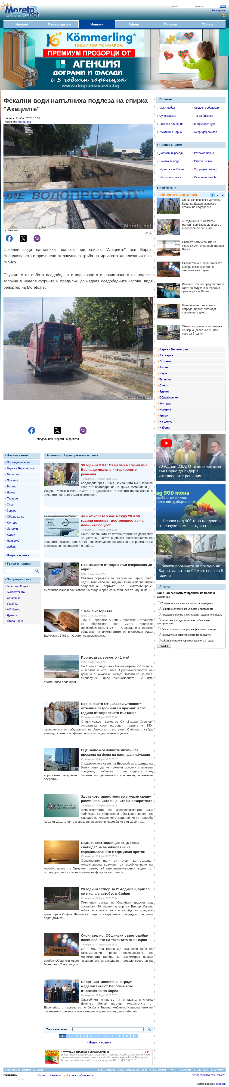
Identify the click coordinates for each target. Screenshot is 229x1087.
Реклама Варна (203, 153)
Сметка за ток (202, 161)
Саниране (13, 598)
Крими (11, 534)
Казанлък (54, 1075)
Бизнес (11, 486)
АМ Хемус (13, 609)
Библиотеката (16, 592)
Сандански (86, 1075)
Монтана (70, 1075)
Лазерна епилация (170, 124)
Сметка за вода (168, 161)
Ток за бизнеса (202, 115)
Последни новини (18, 462)
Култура (12, 522)
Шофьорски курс (203, 124)
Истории (12, 528)
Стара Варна (15, 621)
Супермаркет (166, 115)
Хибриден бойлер (204, 132)
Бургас (41, 1075)
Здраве (11, 510)
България (13, 474)
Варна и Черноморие (20, 468)
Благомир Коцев (17, 586)
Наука (11, 492)
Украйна (12, 603)
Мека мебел (166, 107)
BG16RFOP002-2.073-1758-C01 (209, 1075)
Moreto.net (24, 121)
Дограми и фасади (170, 153)
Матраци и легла (169, 177)
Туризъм (12, 498)
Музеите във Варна (170, 169)
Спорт (11, 504)
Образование (15, 516)
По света (12, 480)
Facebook (220, 1083)
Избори (11, 546)
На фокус (13, 540)
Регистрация (219, 10)
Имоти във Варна (169, 132)
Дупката (12, 615)
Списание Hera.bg (204, 177)
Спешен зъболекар (205, 107)
